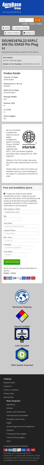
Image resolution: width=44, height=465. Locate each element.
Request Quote (9, 382)
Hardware (10, 430)
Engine (8, 423)
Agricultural (10, 404)
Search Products (12, 33)
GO (37, 20)
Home (5, 28)
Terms (13, 273)
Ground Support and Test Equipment (20, 426)
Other (8, 441)
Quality (25, 23)
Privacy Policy (9, 393)
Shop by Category (21, 28)
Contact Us (28, 33)
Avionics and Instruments (16, 412)
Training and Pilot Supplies (16, 434)
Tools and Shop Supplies (15, 437)
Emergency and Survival (15, 419)
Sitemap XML (9, 397)
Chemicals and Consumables (17, 415)
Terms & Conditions (11, 390)
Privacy (32, 23)
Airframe (9, 408)
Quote (39, 23)
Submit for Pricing (12, 262)
